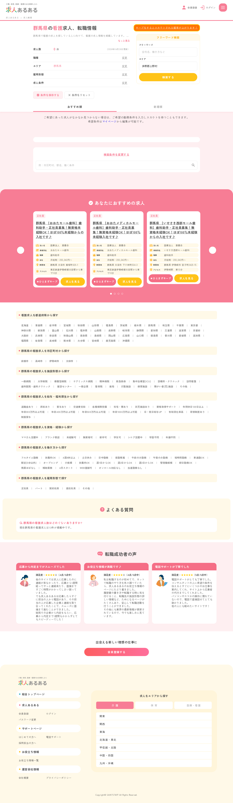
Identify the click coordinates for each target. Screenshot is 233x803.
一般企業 (85, 390)
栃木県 (140, 328)
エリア (142, 59)
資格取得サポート (169, 410)
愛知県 (156, 334)
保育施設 (145, 390)
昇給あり (46, 410)
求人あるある (12, 17)
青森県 (39, 328)
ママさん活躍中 (30, 440)
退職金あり (27, 410)
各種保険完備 (101, 410)
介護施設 (128, 390)
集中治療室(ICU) (144, 384)
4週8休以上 (70, 461)
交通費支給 (80, 410)
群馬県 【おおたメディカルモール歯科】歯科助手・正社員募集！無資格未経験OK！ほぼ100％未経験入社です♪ (117, 233)
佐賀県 (39, 344)
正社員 (25, 491)
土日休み (89, 461)
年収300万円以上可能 (33, 415)
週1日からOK (105, 466)
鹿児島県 (112, 344)
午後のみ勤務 (163, 461)
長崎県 (53, 344)
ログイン (51, 713)
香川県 (171, 339)
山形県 (97, 328)
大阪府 (25, 339)
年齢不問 (174, 440)
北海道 (25, 328)
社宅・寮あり (123, 410)
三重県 (171, 334)
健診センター (65, 390)
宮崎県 (97, 344)
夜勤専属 (122, 461)
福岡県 (25, 344)
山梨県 (99, 334)
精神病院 (106, 384)
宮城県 (68, 328)
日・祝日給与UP (157, 415)
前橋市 (25, 364)
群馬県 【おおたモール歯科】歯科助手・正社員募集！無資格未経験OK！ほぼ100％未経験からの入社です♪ (60, 233)
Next (212, 253)
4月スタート (67, 471)
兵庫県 (39, 339)
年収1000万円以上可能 (128, 415)
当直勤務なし (137, 471)
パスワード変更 (27, 719)
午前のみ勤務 (141, 461)
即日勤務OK (190, 466)
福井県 (85, 334)
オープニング (51, 466)
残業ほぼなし (28, 471)
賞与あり (63, 410)
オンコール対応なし (112, 471)
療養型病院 (61, 384)
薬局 (114, 390)
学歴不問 (157, 440)
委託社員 (72, 491)
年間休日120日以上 (197, 410)
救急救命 (123, 384)
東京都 (197, 328)
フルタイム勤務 (30, 461)
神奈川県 (26, 334)
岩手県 (53, 328)
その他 (187, 390)
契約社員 (55, 491)
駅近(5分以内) (29, 466)
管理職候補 (170, 466)
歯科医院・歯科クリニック (36, 390)
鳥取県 (85, 339)
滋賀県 (185, 334)
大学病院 (43, 384)
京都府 (200, 334)
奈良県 (53, 339)
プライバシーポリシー (58, 777)
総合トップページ (33, 694)
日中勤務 (105, 461)
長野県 (113, 334)
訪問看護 (195, 384)
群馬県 (154, 328)
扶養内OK (51, 461)
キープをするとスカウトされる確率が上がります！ (167, 27)
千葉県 (183, 328)
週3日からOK (149, 466)
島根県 (99, 339)
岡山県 (113, 339)
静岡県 (142, 334)
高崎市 (39, 364)
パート (39, 491)
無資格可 (89, 440)
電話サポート (53, 737)
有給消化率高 (180, 415)
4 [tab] (122, 297)
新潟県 (42, 334)
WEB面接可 (87, 471)
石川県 (70, 334)
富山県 (56, 334)
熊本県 (68, 344)
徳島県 (156, 339)
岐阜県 (128, 334)
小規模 (70, 466)
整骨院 (101, 390)
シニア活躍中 (137, 440)
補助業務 (48, 471)
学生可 (119, 440)
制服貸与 (26, 420)
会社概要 (24, 777)
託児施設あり (145, 410)
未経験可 (73, 440)
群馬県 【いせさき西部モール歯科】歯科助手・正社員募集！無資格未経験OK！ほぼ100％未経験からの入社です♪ (173, 233)
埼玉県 (168, 328)
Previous (20, 253)
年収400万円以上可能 (64, 415)
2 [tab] (115, 297)
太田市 (70, 364)
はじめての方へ (27, 737)
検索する (168, 77)
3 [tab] (118, 297)
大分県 (82, 344)
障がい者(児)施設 (167, 390)
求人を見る (72, 285)
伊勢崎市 (55, 364)
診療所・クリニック (172, 384)
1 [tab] (111, 297)
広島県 (128, 339)
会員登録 (24, 713)
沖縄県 (128, 344)
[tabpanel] (60, 253)
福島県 (111, 328)
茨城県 (125, 328)
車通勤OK (203, 461)
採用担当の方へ (27, 743)
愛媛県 (185, 339)
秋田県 (82, 328)
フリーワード (146, 44)
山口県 (142, 339)
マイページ (109, 121)
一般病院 (26, 384)
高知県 (200, 339)
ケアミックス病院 (84, 384)
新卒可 (105, 440)
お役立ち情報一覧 (29, 760)
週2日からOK (127, 466)
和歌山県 (69, 339)
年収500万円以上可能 (96, 415)
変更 (124, 57)
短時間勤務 (184, 461)
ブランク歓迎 (53, 440)
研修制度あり (202, 415)
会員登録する (117, 652)
